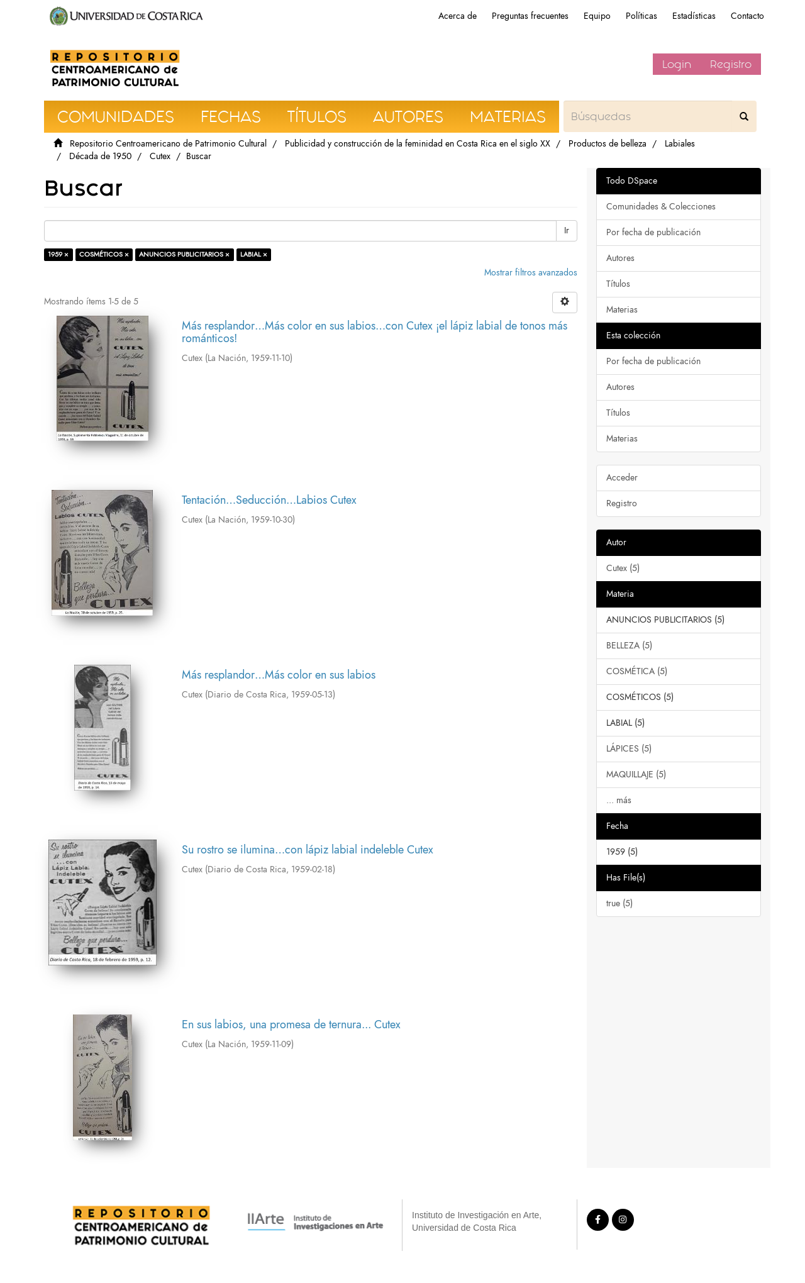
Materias (622, 310)
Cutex (160, 156)
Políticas (641, 16)
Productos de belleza (608, 144)
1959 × (58, 254)
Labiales (680, 144)
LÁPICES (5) (629, 749)
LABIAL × (253, 254)
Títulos (618, 284)
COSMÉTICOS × (104, 254)
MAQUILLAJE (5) (636, 774)
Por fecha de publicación (653, 232)
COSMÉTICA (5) (636, 671)
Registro (731, 64)
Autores (620, 258)
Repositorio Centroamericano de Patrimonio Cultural (168, 144)
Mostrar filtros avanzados (530, 273)
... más (618, 800)
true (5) (619, 903)
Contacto (747, 16)
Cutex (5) (623, 568)
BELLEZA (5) (629, 646)
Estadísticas (694, 16)
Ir (566, 230)
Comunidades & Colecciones (661, 207)
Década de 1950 (100, 156)
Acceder (622, 478)
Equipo (597, 16)
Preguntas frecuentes (530, 16)
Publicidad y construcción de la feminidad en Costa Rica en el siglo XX (417, 144)
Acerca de (457, 16)
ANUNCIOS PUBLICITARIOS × (184, 254)
